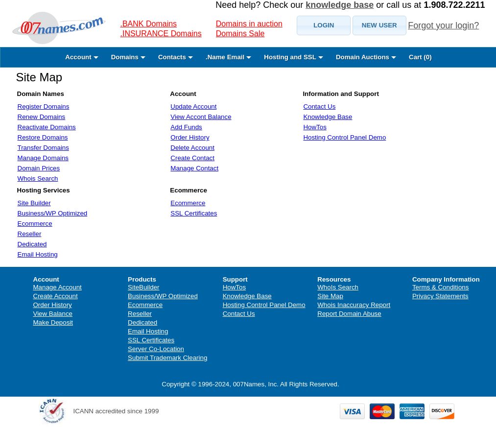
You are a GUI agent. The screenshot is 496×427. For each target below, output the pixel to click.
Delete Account (192, 147)
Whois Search (38, 178)
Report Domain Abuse (349, 313)
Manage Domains (43, 158)
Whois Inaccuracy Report (353, 304)
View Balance (53, 313)
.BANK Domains (148, 24)
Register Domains (44, 106)
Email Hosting (38, 254)
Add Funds (186, 127)
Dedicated (32, 244)
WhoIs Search (337, 287)
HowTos (314, 127)
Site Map (39, 77)
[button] (324, 25)
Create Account (55, 296)
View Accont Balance (200, 116)
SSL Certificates (193, 213)
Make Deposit (53, 322)
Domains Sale (240, 33)
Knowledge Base (327, 116)
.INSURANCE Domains (161, 33)
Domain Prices (39, 168)
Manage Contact (194, 168)
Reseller (30, 233)
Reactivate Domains (47, 127)
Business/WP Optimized (53, 213)
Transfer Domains (43, 147)
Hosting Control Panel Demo (344, 137)
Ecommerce (35, 223)
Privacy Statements (440, 296)
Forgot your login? (443, 25)
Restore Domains (43, 137)
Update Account (193, 106)
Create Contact (192, 158)
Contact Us (319, 106)
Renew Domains (42, 116)
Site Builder (34, 203)
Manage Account (57, 287)
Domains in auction (249, 24)
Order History (189, 137)
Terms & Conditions (440, 287)
